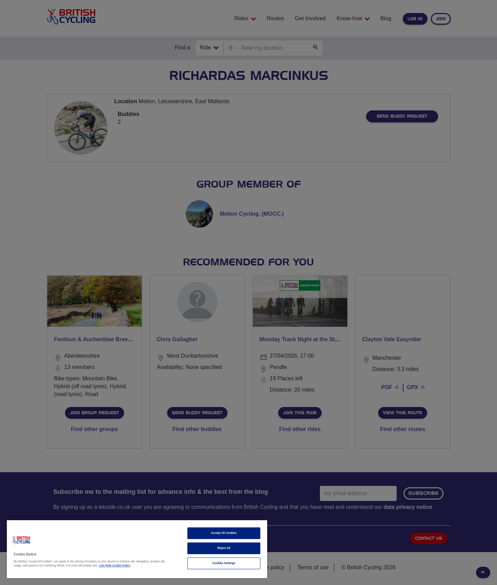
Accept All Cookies (224, 533)
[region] (137, 549)
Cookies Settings (223, 563)
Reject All (224, 548)
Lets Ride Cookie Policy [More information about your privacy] (115, 565)
